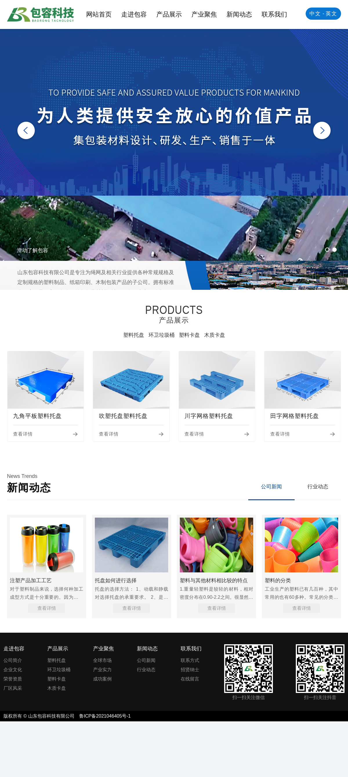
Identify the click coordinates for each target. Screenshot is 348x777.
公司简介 (12, 660)
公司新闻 (271, 487)
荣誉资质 (12, 678)
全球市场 (102, 660)
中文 (315, 14)
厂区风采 (12, 688)
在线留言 (190, 678)
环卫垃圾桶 (161, 335)
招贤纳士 (190, 669)
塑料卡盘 (189, 335)
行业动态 (317, 487)
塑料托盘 (133, 335)
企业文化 (12, 669)
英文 (331, 14)
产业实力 (102, 669)
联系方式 (190, 660)
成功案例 (102, 678)
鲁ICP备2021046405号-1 (105, 716)
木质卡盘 (214, 335)
